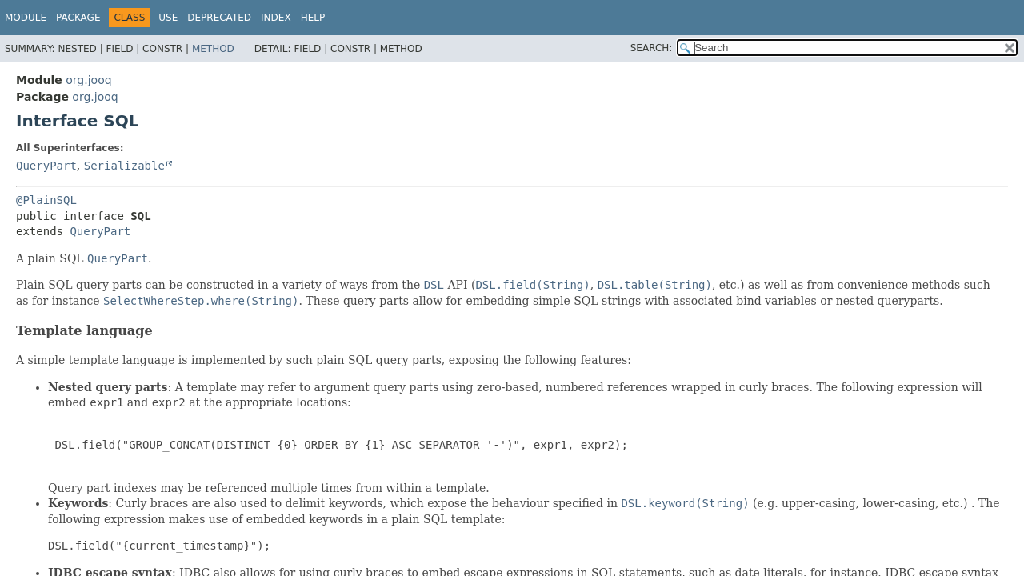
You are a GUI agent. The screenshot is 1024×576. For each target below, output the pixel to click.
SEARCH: (651, 48)
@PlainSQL (46, 200)
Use (168, 17)
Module (25, 17)
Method (213, 48)
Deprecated (219, 17)
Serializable (124, 165)
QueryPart (46, 165)
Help (313, 17)
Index (276, 17)
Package (78, 17)
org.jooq (88, 80)
